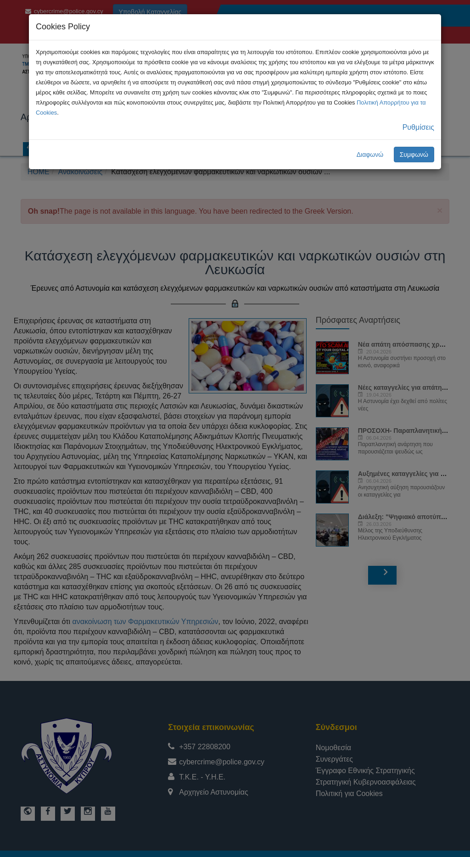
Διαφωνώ (370, 154)
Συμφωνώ (414, 154)
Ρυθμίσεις (418, 127)
